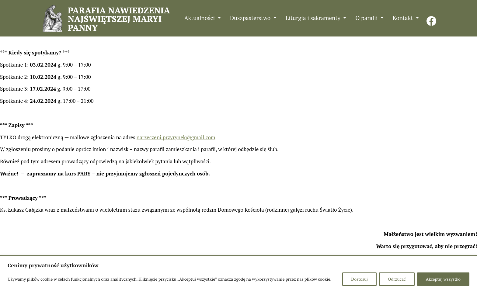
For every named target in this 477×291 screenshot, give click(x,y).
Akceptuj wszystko (443, 279)
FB (431, 18)
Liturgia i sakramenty (314, 18)
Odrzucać (397, 279)
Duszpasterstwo (251, 18)
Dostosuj (359, 279)
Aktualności (200, 18)
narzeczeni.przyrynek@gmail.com (176, 137)
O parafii (367, 18)
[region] (238, 273)
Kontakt (403, 18)
